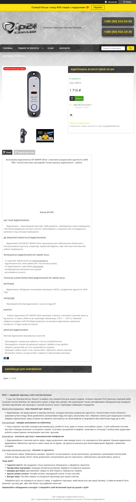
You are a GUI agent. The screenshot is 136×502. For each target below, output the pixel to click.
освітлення (37, 266)
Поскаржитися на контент (73, 499)
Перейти (98, 7)
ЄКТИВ (10, 298)
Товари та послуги (28, 48)
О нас (51, 48)
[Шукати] (130, 48)
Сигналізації (8, 422)
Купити (79, 98)
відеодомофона (40, 260)
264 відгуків (112, 2)
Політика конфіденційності (94, 499)
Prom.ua (81, 497)
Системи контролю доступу (16, 450)
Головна (7, 48)
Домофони (7, 436)
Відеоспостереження (13, 409)
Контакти (64, 48)
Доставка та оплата (14, 56)
